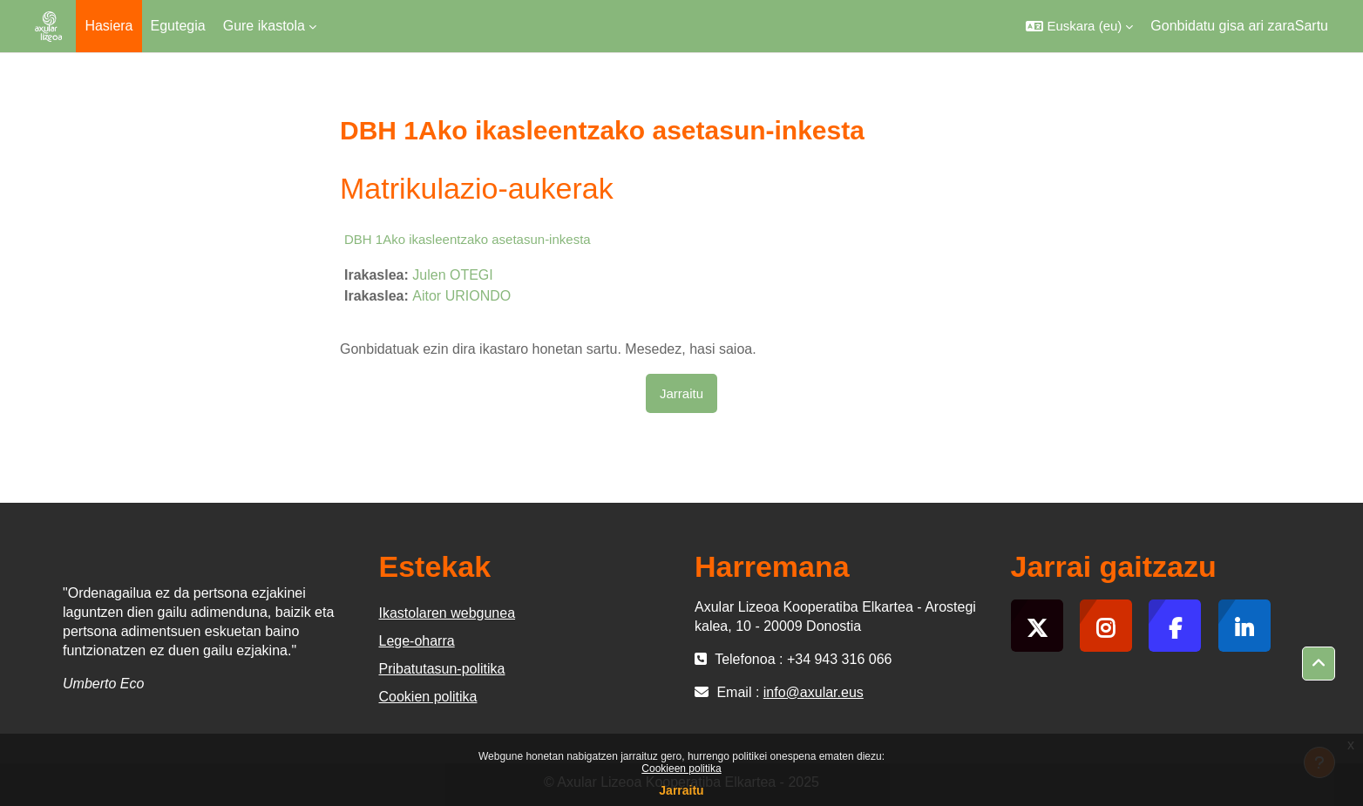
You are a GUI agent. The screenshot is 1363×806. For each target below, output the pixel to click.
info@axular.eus (813, 692)
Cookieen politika (681, 768)
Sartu (1311, 25)
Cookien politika (428, 696)
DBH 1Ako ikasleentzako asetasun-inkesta (467, 239)
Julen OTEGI (452, 275)
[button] (1079, 26)
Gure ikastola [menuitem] (264, 25)
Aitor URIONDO (461, 295)
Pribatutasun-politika (442, 668)
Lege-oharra (417, 640)
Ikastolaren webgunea (447, 613)
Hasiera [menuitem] (108, 25)
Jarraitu (681, 790)
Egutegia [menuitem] (178, 25)
